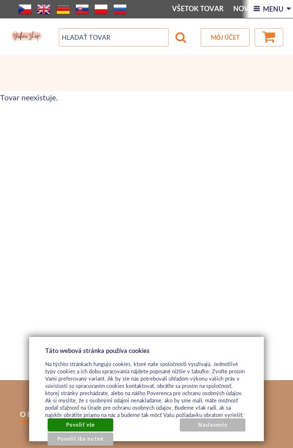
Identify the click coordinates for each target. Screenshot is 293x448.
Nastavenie (212, 425)
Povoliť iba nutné (80, 439)
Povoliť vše (80, 425)
